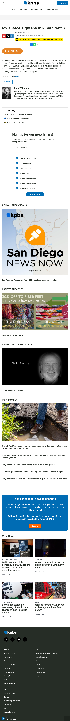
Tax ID (6, 708)
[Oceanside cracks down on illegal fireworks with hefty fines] (50, 548)
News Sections (53, 9)
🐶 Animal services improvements (18, 114)
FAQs (38, 664)
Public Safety (39, 559)
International (37, 9)
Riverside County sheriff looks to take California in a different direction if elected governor (34, 456)
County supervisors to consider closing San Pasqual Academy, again (32, 472)
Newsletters (8, 657)
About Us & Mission (10, 653)
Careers (6, 661)
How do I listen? (41, 668)
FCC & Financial (9, 664)
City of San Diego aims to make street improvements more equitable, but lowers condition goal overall (34, 447)
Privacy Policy (8, 676)
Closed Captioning (42, 657)
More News (9, 536)
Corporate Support (10, 693)
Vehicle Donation (9, 712)
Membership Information (12, 701)
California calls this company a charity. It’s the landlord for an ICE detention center (16, 566)
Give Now (62, 3)
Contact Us (39, 661)
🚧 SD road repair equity (14, 122)
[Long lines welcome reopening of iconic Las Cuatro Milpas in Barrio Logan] (17, 590)
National (23, 9)
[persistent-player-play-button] (3, 718)
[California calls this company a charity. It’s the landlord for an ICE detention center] (17, 548)
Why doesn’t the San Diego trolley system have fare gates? (28, 465)
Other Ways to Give (10, 704)
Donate (35, 526)
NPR (17, 76)
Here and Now (11, 719)
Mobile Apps (8, 668)
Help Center (40, 676)
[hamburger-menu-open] (3, 3)
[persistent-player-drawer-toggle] (67, 718)
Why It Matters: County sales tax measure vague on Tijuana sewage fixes (34, 479)
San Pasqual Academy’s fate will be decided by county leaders (30, 280)
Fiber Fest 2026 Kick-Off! (13, 335)
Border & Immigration (9, 559)
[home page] (31, 3)
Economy (38, 602)
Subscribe (35, 194)
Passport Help (40, 672)
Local (13, 9)
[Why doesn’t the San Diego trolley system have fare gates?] (50, 590)
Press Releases (9, 672)
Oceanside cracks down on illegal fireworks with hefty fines (50, 565)
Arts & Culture (7, 602)
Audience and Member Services (46, 653)
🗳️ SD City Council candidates (16, 118)
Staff (5, 679)
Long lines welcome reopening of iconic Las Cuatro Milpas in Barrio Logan (15, 608)
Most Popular (10, 399)
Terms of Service (9, 683)
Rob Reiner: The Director (13, 391)
